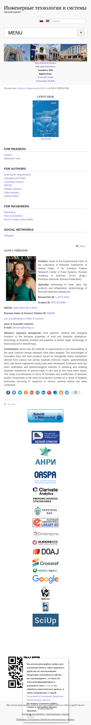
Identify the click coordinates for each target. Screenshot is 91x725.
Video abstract (11, 192)
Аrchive (8, 155)
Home (21, 88)
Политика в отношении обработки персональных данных (45, 719)
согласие (49, 685)
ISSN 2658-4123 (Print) (45, 67)
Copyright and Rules (15, 178)
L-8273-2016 (62, 297)
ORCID (8, 185)
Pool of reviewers (13, 216)
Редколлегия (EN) (36, 88)
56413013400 (58, 302)
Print (80, 246)
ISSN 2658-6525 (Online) (45, 63)
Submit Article (11, 196)
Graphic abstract (13, 189)
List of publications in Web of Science (24, 318)
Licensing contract (13, 182)
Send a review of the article (18, 219)
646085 (51, 313)
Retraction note (12, 158)
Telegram (9, 235)
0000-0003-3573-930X (25, 308)
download (46, 139)
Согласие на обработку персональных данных (45, 714)
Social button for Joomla (11, 400)
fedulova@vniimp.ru (23, 327)
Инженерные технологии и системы (45, 8)
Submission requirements (17, 174)
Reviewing (9, 212)
